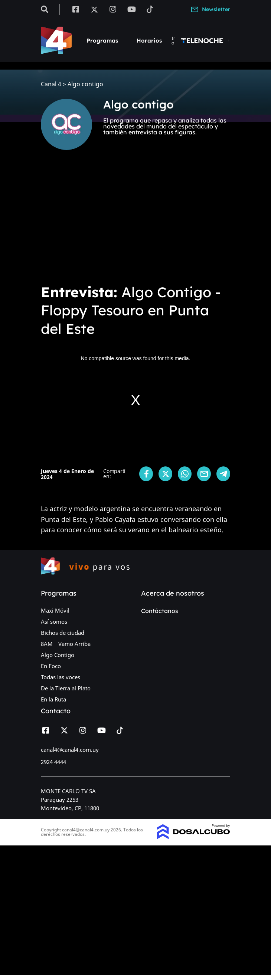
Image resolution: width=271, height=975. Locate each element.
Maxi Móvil (55, 610)
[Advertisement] (135, 222)
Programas (102, 40)
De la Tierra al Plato (66, 688)
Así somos (54, 621)
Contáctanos (159, 610)
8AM (47, 643)
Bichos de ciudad (62, 632)
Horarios (149, 40)
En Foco (51, 666)
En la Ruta (53, 699)
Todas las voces (60, 677)
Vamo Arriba (74, 643)
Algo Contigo (57, 655)
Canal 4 (51, 84)
